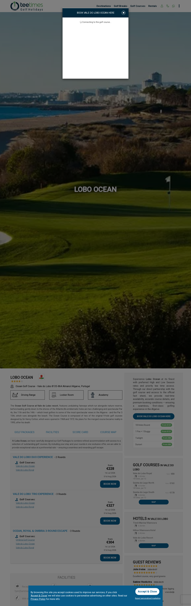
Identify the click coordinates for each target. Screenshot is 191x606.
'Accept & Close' (39, 595)
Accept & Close (147, 591)
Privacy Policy (38, 599)
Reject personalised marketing (147, 598)
